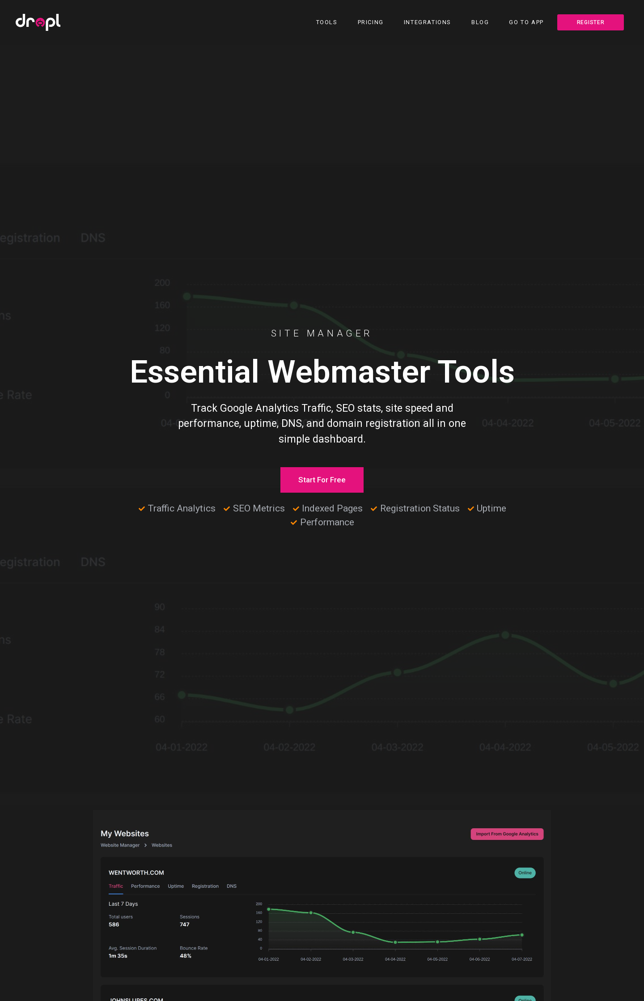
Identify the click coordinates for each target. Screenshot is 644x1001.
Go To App (526, 22)
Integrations (427, 22)
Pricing (371, 22)
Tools (327, 22)
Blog (480, 22)
